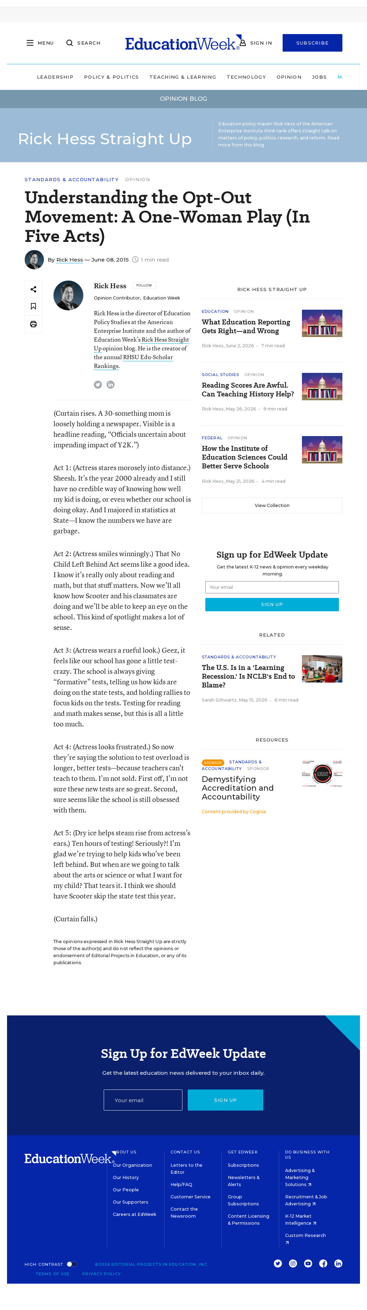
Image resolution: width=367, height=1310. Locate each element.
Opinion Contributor (117, 298)
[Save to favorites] (33, 306)
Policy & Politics (111, 77)
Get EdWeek (243, 1152)
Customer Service (190, 1196)
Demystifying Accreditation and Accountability (238, 788)
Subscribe (312, 43)
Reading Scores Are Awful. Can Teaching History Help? (248, 390)
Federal (212, 437)
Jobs (319, 77)
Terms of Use (53, 1273)
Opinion (289, 77)
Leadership (55, 77)
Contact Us (185, 1152)
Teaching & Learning (182, 77)
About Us (124, 1152)
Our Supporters (130, 1202)
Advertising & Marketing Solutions (300, 1177)
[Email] (143, 1100)
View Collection (272, 505)
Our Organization (132, 1165)
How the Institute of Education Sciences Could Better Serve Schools (245, 457)
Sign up (225, 1100)
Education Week (161, 298)
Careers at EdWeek (134, 1214)
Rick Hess (69, 259)
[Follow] (144, 285)
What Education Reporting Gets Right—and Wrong (246, 326)
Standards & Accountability (72, 179)
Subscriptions (243, 1165)
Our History (126, 1177)
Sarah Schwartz (219, 700)
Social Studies (220, 374)
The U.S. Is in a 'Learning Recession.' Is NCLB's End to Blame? (248, 676)
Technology (246, 77)
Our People (126, 1189)
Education (215, 311)
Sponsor (258, 768)
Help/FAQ (181, 1184)
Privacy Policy (101, 1273)
